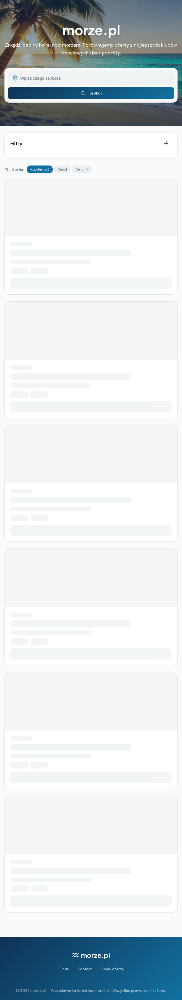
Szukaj (91, 93)
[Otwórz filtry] (166, 143)
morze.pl (91, 29)
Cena (82, 169)
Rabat (62, 169)
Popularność (39, 169)
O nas (64, 968)
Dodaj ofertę (112, 968)
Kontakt (85, 968)
